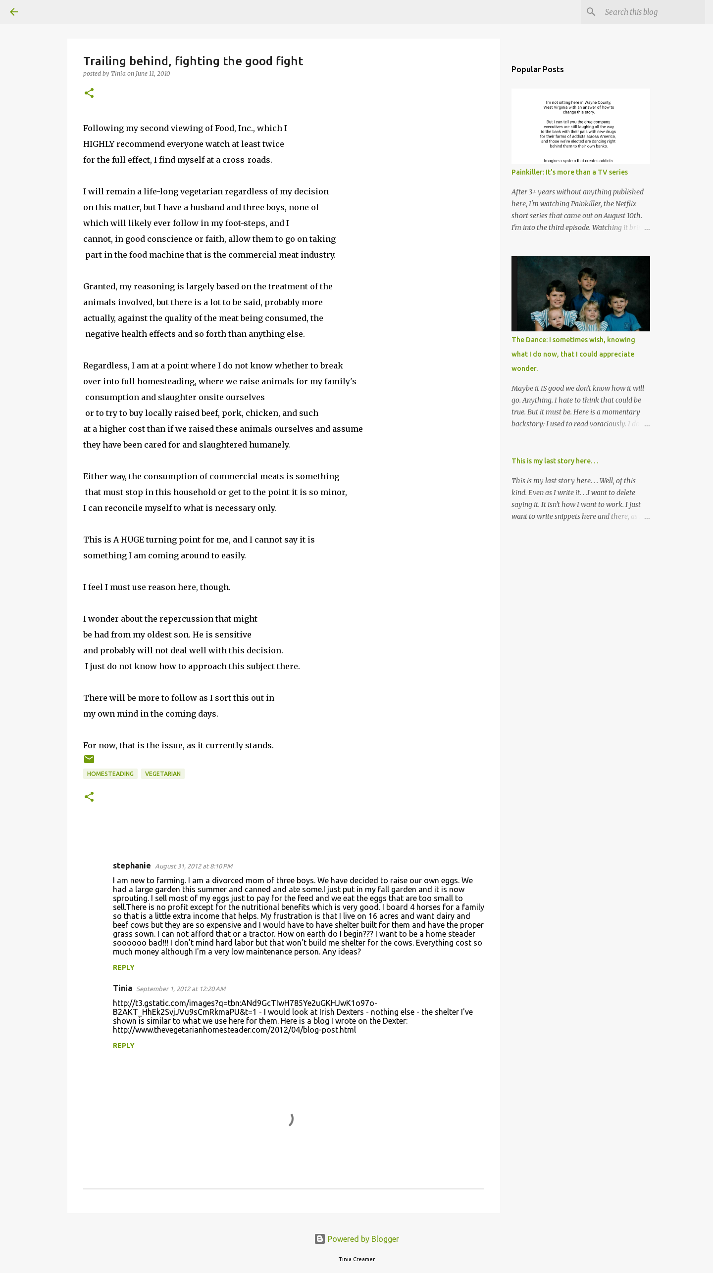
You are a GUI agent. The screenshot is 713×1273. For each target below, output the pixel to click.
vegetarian (163, 774)
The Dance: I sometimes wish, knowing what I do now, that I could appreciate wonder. (573, 354)
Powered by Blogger (356, 1238)
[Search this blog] (653, 12)
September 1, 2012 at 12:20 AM (180, 988)
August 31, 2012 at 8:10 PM (193, 866)
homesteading (110, 774)
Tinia (122, 988)
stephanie (132, 865)
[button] (89, 93)
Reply (124, 967)
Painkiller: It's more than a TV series (569, 172)
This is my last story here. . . (554, 461)
